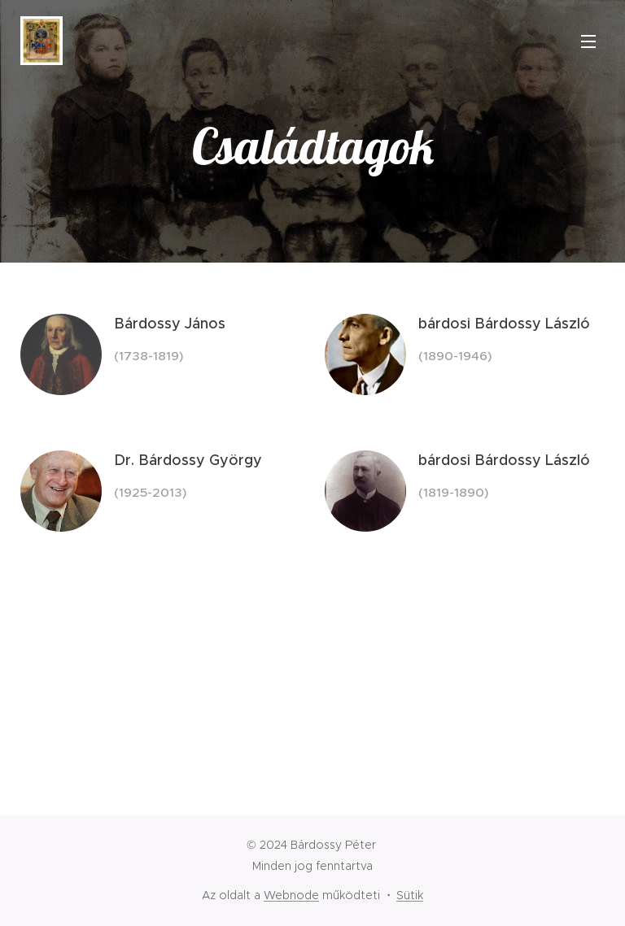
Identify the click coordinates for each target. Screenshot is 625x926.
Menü (588, 41)
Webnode (291, 895)
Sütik (409, 895)
